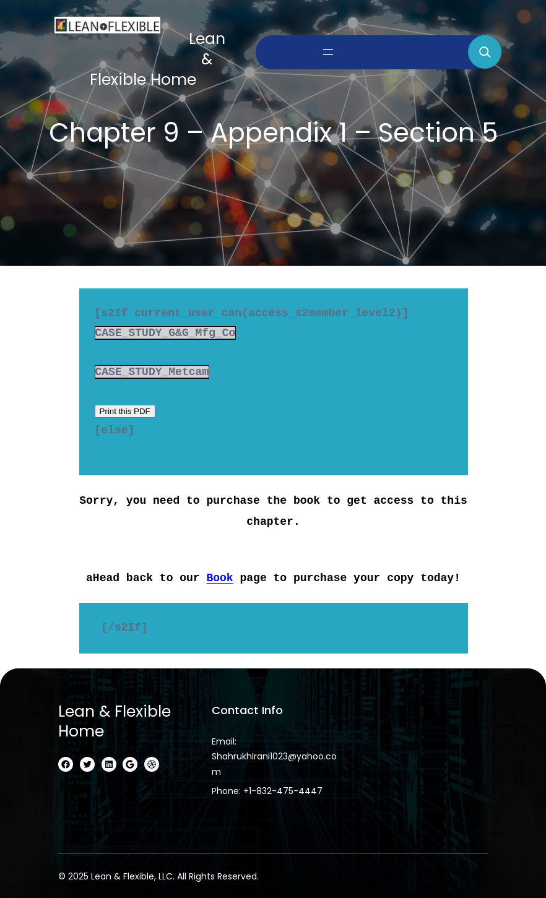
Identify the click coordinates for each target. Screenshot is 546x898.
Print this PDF (124, 412)
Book (219, 573)
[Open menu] (328, 52)
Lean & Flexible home (114, 717)
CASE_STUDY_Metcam (152, 372)
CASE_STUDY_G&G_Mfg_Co (165, 333)
